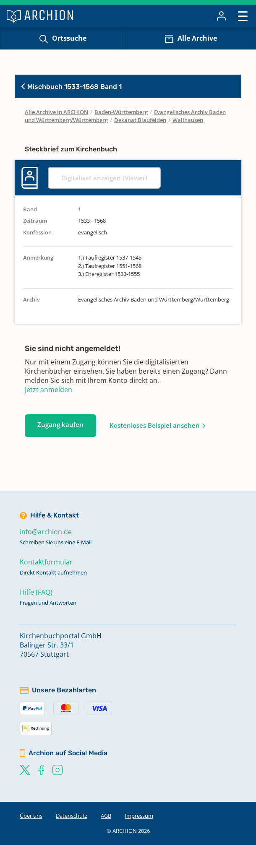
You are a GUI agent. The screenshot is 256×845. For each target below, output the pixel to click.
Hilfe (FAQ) (36, 592)
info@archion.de (46, 531)
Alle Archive (197, 38)
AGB (106, 815)
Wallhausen (187, 120)
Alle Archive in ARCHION (56, 112)
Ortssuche (69, 38)
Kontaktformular (46, 562)
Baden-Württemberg (121, 112)
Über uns (31, 815)
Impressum (139, 815)
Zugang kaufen (60, 424)
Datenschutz (71, 815)
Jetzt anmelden (48, 389)
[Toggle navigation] (243, 15)
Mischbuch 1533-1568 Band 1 (71, 87)
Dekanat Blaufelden (140, 120)
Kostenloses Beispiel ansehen (155, 425)
